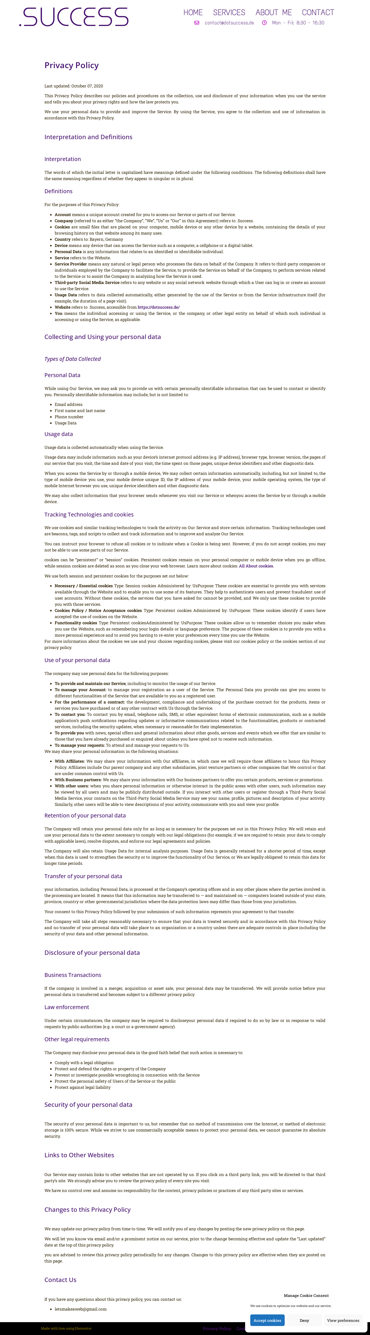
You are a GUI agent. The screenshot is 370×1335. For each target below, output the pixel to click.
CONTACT (318, 12)
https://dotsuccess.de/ (159, 307)
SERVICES (229, 12)
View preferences (343, 1320)
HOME (193, 12)
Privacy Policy (217, 1328)
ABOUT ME (274, 12)
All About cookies (256, 565)
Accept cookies (267, 1320)
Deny (304, 1320)
